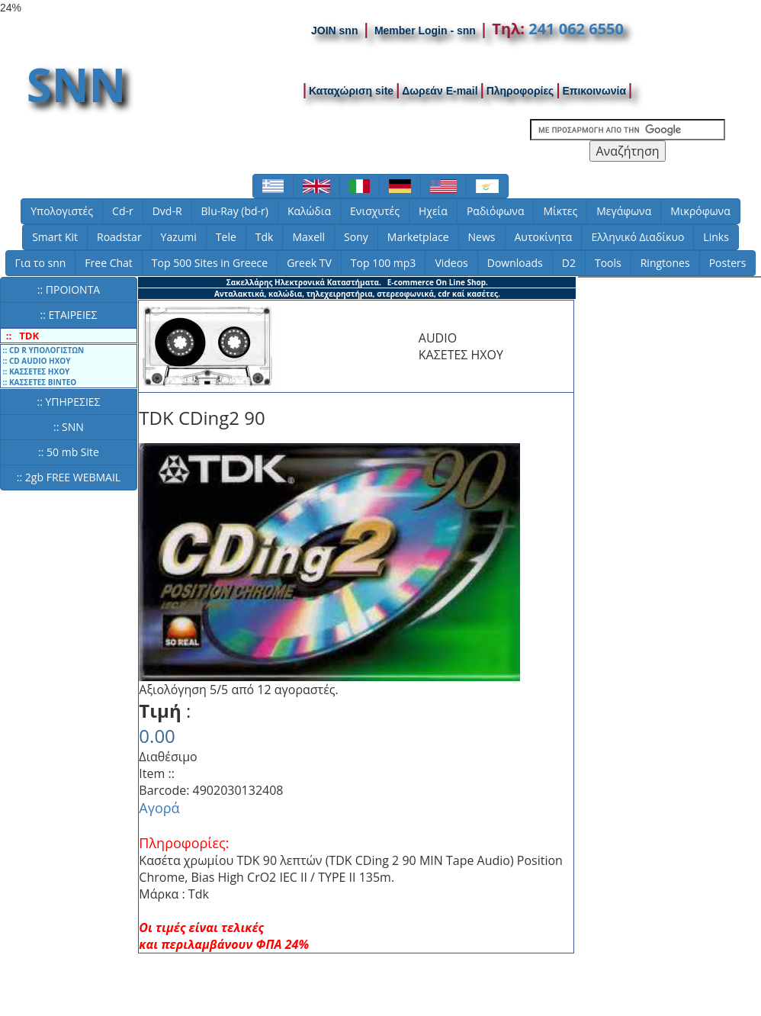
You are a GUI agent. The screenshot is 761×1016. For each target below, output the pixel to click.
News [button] (482, 237)
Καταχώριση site (351, 91)
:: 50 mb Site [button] (68, 452)
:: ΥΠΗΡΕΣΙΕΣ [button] (68, 401)
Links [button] (715, 237)
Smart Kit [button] (55, 237)
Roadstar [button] (119, 237)
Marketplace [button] (418, 237)
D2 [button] (569, 263)
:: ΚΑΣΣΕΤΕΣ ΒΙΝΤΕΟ (38, 382)
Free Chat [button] (108, 263)
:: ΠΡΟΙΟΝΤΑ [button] (68, 289)
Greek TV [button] (309, 263)
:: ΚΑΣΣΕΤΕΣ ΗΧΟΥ (35, 371)
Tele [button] (226, 237)
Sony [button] (356, 237)
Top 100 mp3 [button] (383, 263)
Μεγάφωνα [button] (623, 211)
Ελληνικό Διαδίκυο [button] (637, 237)
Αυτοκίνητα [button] (544, 237)
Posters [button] (728, 263)
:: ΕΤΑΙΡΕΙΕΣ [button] (68, 314)
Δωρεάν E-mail (440, 91)
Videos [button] (451, 263)
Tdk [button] (264, 237)
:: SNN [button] (68, 427)
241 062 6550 (576, 28)
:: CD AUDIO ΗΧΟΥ (36, 360)
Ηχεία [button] (433, 211)
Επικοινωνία (594, 91)
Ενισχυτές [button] (375, 211)
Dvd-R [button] (167, 211)
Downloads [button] (515, 263)
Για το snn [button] (40, 263)
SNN (77, 84)
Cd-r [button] (122, 211)
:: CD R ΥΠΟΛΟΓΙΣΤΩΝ (42, 350)
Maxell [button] (308, 237)
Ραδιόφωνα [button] (496, 211)
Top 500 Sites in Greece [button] (210, 263)
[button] (273, 186)
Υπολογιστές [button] (62, 211)
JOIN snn (334, 30)
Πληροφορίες (520, 91)
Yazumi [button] (179, 237)
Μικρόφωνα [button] (700, 211)
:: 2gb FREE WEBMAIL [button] (68, 477)
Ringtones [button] (665, 263)
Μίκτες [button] (560, 211)
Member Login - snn (425, 30)
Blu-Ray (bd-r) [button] (234, 211)
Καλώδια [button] (309, 211)
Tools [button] (608, 263)
